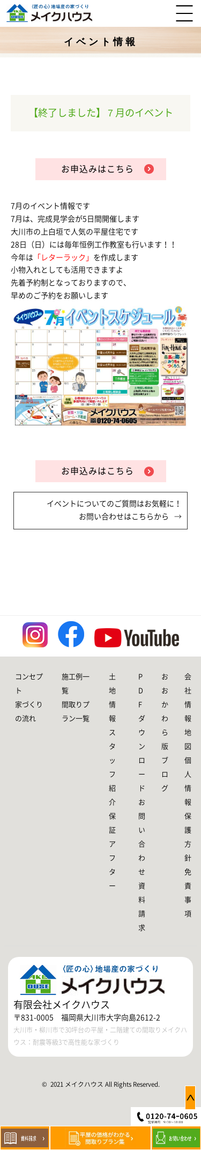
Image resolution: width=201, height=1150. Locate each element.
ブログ (164, 774)
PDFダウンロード (141, 732)
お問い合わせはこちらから (124, 516)
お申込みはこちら (97, 169)
